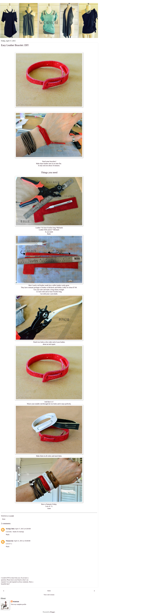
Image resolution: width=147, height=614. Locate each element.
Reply (7, 534)
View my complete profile (18, 604)
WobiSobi (16, 601)
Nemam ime (9, 541)
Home (49, 591)
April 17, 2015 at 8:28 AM (23, 529)
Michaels (60, 228)
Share (3, 519)
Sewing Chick (10, 529)
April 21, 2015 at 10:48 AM (22, 541)
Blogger (52, 612)
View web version (49, 594)
